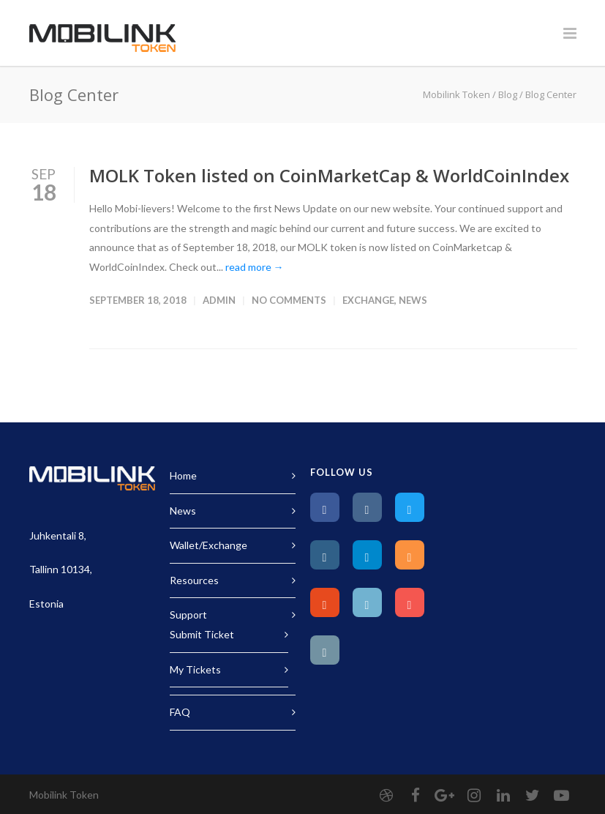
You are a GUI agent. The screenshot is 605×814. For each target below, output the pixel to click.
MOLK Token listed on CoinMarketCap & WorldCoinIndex (329, 175)
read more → (254, 267)
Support (188, 614)
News (413, 300)
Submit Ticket (202, 634)
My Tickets (195, 669)
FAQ (180, 712)
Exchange (368, 300)
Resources (194, 580)
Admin (219, 300)
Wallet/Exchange (208, 545)
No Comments (289, 300)
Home (183, 475)
